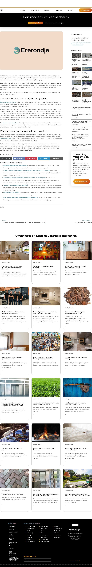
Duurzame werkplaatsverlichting (15, 165)
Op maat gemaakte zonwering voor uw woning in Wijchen (45, 494)
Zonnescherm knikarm (8, 102)
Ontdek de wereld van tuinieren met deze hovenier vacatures (46, 403)
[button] (1, 10)
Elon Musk (44, 528)
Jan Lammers (44, 526)
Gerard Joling (31, 541)
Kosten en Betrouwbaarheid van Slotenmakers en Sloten (13, 312)
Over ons (59, 10)
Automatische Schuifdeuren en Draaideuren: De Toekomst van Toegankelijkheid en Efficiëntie (13, 404)
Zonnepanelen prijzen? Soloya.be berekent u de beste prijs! (24, 178)
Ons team (47, 10)
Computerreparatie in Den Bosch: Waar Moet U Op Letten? (81, 145)
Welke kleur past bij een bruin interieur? (43, 266)
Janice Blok (30, 539)
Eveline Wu (57, 530)
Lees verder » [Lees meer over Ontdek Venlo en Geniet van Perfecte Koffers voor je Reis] (75, 131)
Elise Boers (57, 533)
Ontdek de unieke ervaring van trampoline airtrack (87, 87)
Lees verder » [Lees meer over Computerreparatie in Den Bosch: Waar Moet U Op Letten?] (75, 147)
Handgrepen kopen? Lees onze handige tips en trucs (75, 403)
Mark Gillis (44, 537)
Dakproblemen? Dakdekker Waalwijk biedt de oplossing (43, 358)
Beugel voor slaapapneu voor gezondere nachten (12, 358)
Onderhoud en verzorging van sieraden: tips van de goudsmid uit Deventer (76, 75)
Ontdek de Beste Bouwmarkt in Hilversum (81, 115)
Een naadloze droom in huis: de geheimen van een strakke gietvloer (86, 62)
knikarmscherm (5, 139)
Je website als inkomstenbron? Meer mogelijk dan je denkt (12, 559)
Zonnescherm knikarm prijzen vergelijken (80, 39)
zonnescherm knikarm (11, 123)
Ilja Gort (43, 530)
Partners (22, 10)
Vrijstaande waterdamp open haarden (43, 449)
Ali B (28, 530)
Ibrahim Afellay (45, 541)
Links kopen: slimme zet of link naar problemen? (12, 553)
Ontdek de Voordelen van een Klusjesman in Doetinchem (76, 99)
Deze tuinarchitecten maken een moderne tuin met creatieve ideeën (77, 494)
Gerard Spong (31, 526)
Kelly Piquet (57, 535)
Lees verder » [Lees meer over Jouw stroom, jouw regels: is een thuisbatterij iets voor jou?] (75, 124)
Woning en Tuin (35, 23)
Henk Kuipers (44, 539)
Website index (11, 539)
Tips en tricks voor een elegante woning (76, 358)
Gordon (56, 526)
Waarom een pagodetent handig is (15, 185)
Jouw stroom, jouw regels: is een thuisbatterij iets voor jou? (81, 121)
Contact (69, 10)
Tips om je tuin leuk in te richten (13, 494)
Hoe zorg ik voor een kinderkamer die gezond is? (20, 197)
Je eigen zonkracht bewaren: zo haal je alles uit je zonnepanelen (86, 75)
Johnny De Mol (58, 528)
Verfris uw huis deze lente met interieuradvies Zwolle (75, 266)
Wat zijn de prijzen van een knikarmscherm (82, 44)
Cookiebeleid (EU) (12, 543)
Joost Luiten (57, 537)
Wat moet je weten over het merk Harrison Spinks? (76, 449)
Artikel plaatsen (11, 535)
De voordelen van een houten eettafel (12, 449)
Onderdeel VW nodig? (11, 192)
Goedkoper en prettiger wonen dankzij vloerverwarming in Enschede (12, 267)
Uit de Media (35, 10)
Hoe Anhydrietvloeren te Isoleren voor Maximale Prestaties (44, 312)
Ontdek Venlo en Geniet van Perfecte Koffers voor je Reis (80, 128)
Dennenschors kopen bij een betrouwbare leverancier (75, 312)
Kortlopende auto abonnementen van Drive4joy (81, 108)
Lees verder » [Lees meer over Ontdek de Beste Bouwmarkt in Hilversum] (75, 117)
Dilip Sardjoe (30, 533)
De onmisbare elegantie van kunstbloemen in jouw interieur (76, 87)
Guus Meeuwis (31, 528)
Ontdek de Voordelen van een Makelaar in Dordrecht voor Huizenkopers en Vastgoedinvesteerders (80, 136)
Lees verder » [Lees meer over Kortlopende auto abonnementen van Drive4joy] (75, 111)
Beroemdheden (12, 532)
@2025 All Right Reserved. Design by (75, 559)
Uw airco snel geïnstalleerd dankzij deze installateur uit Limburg (26, 170)
